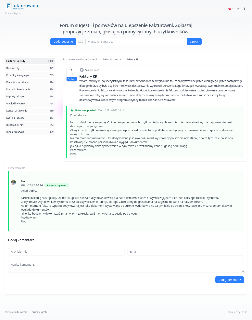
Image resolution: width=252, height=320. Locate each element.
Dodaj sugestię (63, 41)
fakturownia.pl (13, 13)
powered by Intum (237, 312)
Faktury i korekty (111, 59)
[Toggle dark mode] (238, 8)
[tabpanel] (126, 201)
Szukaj (194, 41)
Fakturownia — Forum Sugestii (80, 59)
